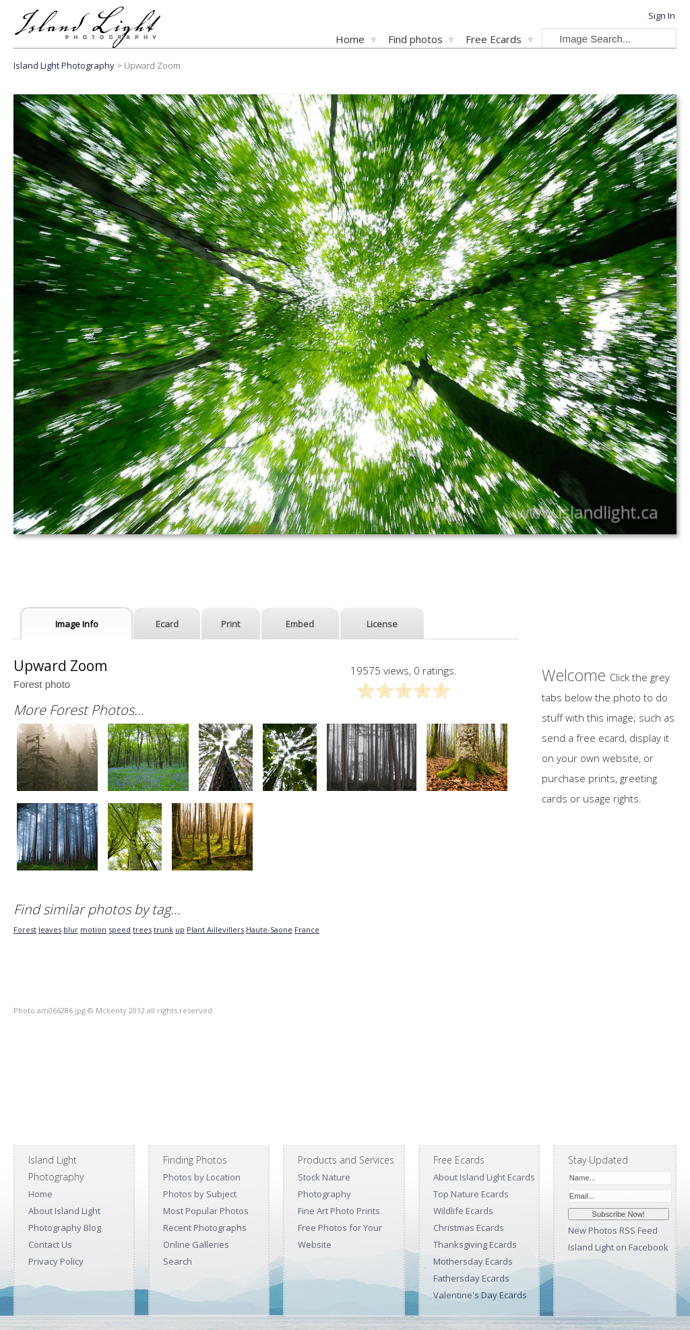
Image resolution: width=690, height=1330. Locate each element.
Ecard (167, 624)
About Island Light (64, 1211)
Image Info (76, 624)
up (180, 929)
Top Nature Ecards (471, 1194)
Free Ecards (494, 39)
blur (70, 929)
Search (177, 1261)
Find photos (415, 39)
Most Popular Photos (206, 1211)
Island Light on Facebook (618, 1247)
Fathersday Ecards (471, 1278)
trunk (163, 929)
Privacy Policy (56, 1261)
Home (350, 39)
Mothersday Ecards (473, 1261)
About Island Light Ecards (484, 1177)
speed (119, 929)
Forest (24, 929)
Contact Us (50, 1244)
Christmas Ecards (468, 1228)
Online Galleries (196, 1244)
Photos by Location (202, 1177)
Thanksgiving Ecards (475, 1244)
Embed (300, 624)
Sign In (661, 15)
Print (230, 624)
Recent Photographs (205, 1228)
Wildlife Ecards (463, 1211)
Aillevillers (225, 929)
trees (142, 929)
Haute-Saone (269, 929)
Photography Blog (64, 1228)
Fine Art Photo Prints (339, 1211)
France (306, 929)
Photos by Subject (200, 1194)
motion (93, 929)
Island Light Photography (64, 65)
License (382, 624)
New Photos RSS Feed (613, 1230)
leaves (49, 929)
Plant (197, 929)
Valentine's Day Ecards (480, 1295)
